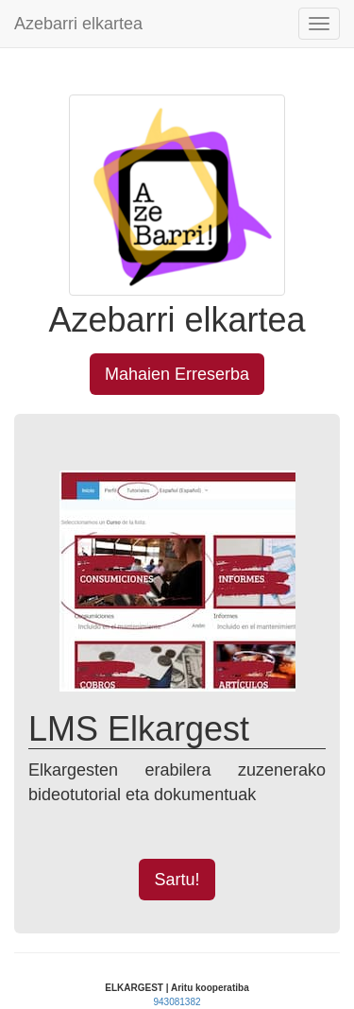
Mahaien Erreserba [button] (177, 374)
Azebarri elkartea (78, 23)
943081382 (176, 1002)
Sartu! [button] (176, 879)
